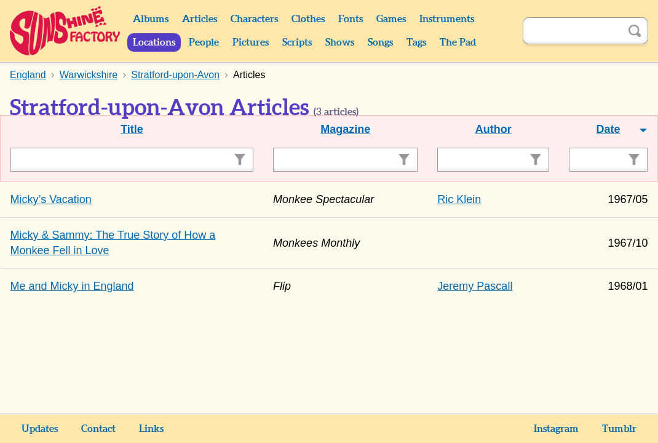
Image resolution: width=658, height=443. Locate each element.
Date (608, 129)
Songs (380, 42)
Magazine (345, 129)
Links (151, 429)
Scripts (297, 42)
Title (132, 129)
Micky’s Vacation (51, 199)
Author (493, 129)
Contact (98, 429)
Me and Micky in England (72, 286)
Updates (40, 429)
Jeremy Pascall (474, 286)
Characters (254, 19)
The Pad (458, 42)
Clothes (308, 19)
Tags (416, 42)
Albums (150, 19)
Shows (339, 42)
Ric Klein (459, 199)
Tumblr (619, 429)
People (204, 42)
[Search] (572, 30)
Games (391, 19)
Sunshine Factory (65, 30)
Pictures (250, 42)
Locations (154, 42)
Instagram (556, 429)
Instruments (446, 19)
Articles (199, 19)
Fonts (350, 19)
